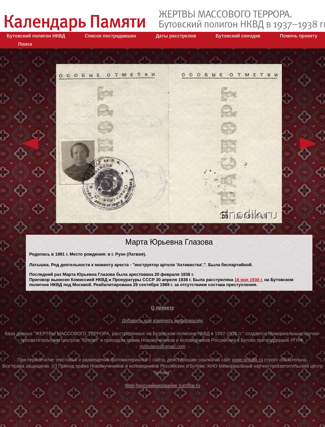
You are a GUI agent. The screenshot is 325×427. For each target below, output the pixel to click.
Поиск (25, 44)
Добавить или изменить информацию (162, 320)
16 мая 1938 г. (248, 279)
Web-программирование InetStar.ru (162, 385)
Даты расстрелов (176, 35)
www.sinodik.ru (247, 359)
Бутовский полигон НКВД (36, 35)
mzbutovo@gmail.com (163, 346)
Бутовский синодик (238, 35)
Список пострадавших (110, 35)
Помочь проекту (298, 35)
